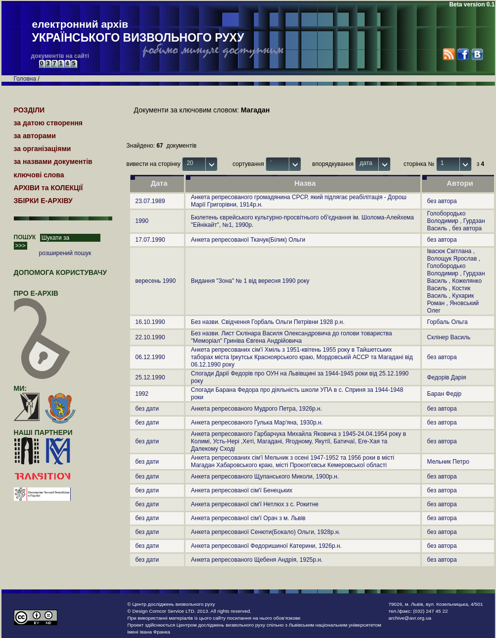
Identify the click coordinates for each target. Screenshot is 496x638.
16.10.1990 (150, 322)
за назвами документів (53, 161)
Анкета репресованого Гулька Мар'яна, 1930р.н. (257, 422)
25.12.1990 (150, 377)
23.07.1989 (150, 201)
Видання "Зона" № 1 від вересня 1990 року (250, 280)
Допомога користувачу (60, 272)
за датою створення (48, 123)
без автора (442, 201)
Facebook (462, 54)
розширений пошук (65, 253)
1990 (142, 220)
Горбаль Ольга (447, 322)
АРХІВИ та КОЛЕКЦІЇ (48, 188)
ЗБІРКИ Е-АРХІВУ (43, 201)
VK (477, 54)
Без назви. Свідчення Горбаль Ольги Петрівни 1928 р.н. (268, 322)
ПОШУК (25, 237)
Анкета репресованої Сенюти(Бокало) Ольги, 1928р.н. (265, 532)
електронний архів (138, 31)
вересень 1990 (155, 280)
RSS (449, 54)
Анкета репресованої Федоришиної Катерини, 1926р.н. (266, 545)
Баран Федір (444, 393)
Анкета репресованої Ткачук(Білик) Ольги (248, 239)
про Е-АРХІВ (42, 297)
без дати (147, 408)
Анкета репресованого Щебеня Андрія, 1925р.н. (256, 559)
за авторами (35, 136)
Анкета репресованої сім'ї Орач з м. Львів (248, 518)
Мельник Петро (448, 461)
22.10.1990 (150, 337)
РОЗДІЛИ (29, 110)
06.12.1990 (150, 357)
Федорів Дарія (446, 377)
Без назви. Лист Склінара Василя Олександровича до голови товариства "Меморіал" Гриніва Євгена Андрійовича (291, 337)
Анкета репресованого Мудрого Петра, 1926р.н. (256, 408)
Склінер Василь (449, 337)
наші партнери (43, 432)
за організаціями (42, 149)
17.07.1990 (150, 239)
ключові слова (39, 175)
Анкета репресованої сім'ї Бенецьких (241, 490)
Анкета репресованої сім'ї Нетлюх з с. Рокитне (254, 504)
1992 (142, 393)
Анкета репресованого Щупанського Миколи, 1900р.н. (265, 476)
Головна (25, 78)
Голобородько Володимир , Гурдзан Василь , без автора (456, 221)
